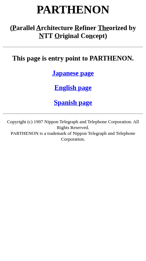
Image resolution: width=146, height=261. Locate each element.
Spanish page (73, 102)
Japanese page (73, 73)
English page (72, 87)
